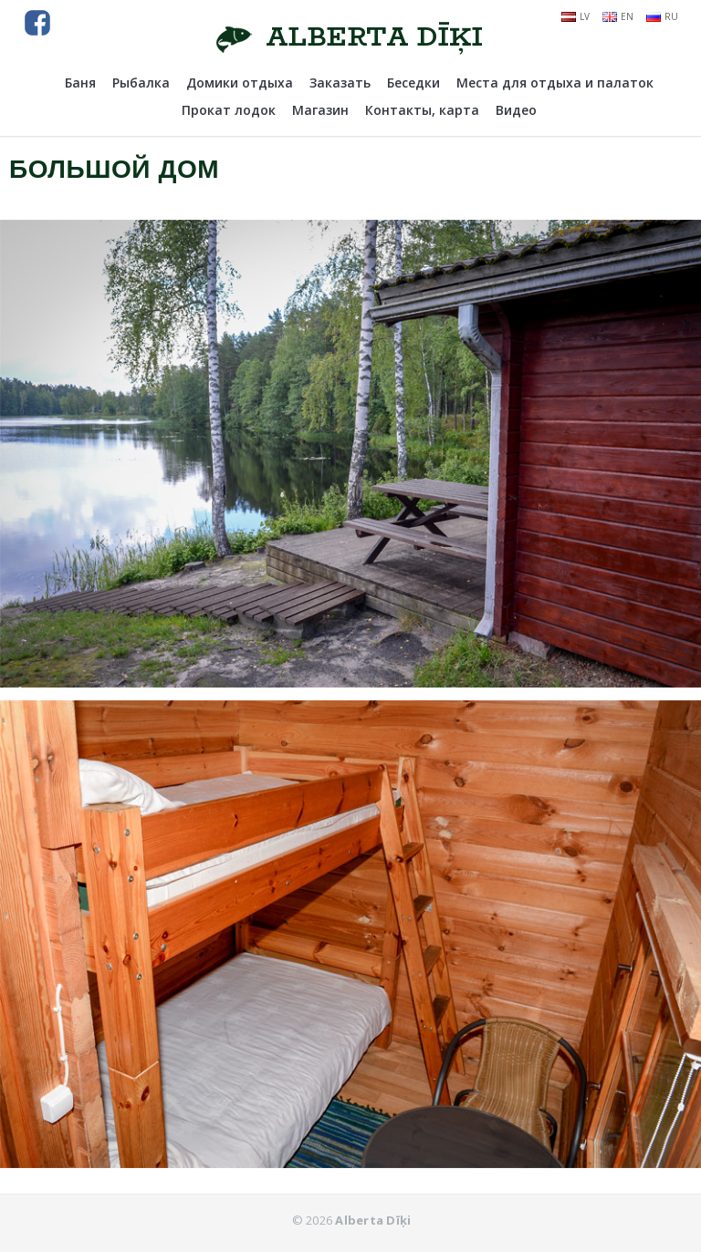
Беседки (413, 82)
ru (662, 16)
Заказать (340, 82)
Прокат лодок (229, 110)
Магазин (320, 110)
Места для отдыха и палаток (555, 82)
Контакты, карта (422, 110)
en (617, 16)
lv (575, 16)
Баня (80, 82)
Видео (516, 110)
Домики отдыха (239, 82)
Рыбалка (141, 82)
